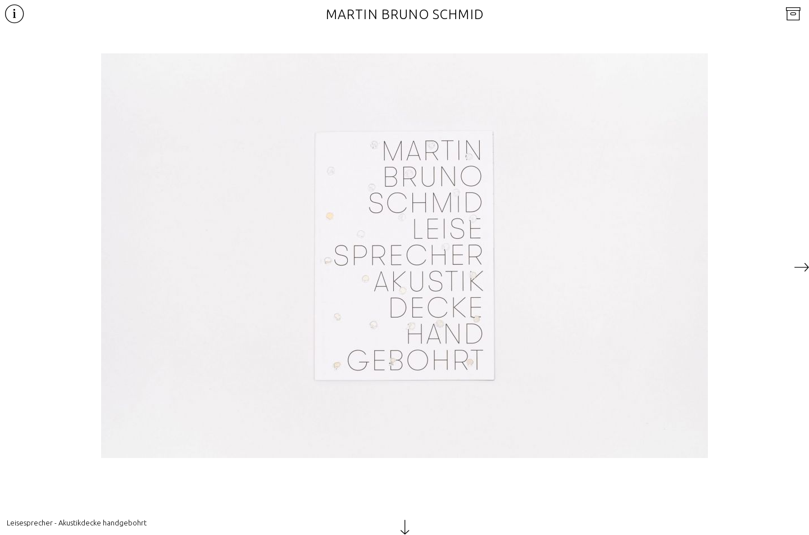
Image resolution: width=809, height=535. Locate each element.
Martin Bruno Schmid (405, 14)
